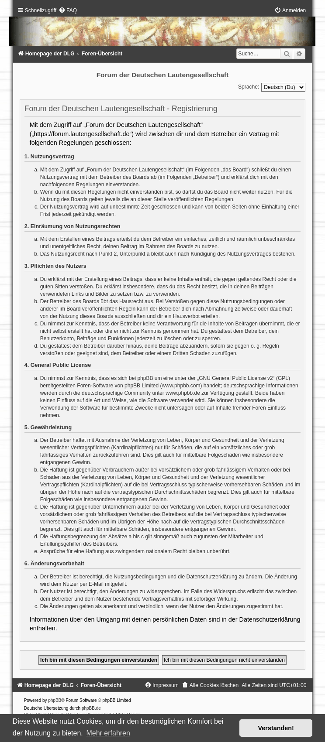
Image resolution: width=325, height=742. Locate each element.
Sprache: (248, 87)
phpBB (54, 700)
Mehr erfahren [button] (108, 733)
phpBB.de (91, 708)
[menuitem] (68, 10)
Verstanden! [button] (276, 728)
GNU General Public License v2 (236, 378)
